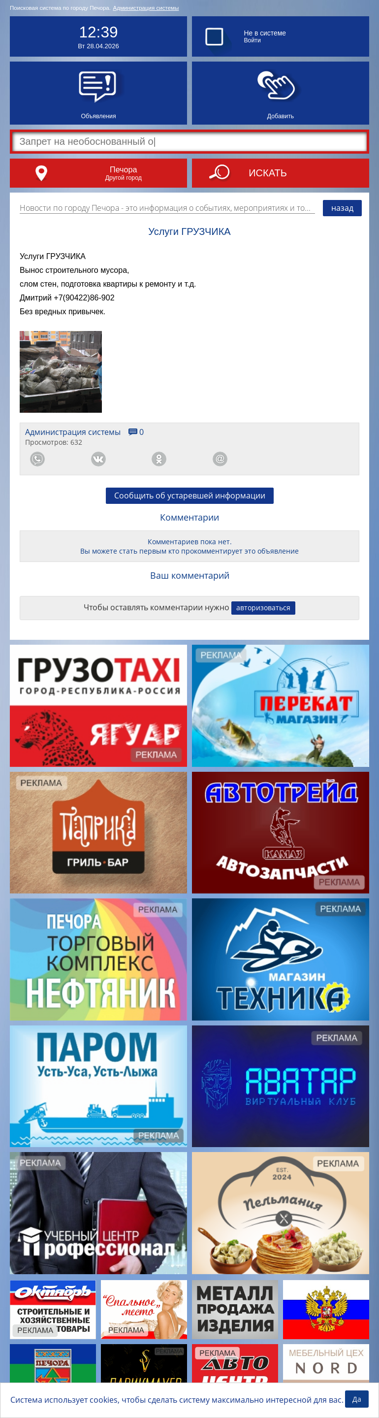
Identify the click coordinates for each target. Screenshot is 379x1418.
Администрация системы (146, 8)
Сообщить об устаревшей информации (189, 495)
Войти (252, 40)
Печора (123, 169)
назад (342, 207)
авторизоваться (263, 607)
